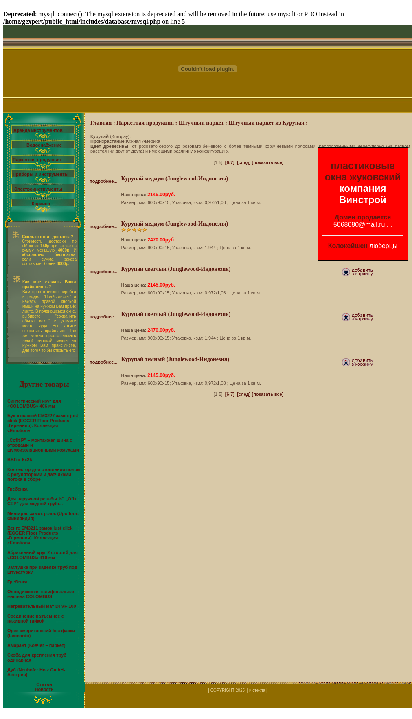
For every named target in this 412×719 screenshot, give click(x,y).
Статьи (44, 684)
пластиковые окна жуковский (363, 171)
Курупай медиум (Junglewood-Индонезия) (174, 178)
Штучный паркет (201, 123)
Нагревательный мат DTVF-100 (41, 606)
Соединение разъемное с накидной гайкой (35, 618)
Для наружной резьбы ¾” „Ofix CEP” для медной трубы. (42, 501)
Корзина (41, 203)
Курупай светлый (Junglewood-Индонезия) (175, 269)
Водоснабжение (44, 144)
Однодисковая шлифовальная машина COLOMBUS (41, 594)
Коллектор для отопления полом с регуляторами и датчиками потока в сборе (43, 474)
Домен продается (363, 217)
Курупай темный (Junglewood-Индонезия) (175, 359)
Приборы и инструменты (40, 174)
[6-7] (229, 162)
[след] (243, 162)
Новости (44, 689)
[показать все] (268, 162)
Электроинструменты (38, 188)
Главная (101, 123)
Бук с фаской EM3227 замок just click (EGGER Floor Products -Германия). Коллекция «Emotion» (42, 423)
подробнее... (103, 181)
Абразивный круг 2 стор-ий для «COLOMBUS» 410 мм (42, 555)
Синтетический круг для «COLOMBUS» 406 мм (34, 403)
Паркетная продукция (37, 159)
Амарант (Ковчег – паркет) (36, 645)
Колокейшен (348, 245)
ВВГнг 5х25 (19, 459)
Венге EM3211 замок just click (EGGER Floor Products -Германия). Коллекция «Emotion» (39, 535)
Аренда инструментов (38, 130)
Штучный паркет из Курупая (267, 123)
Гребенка (17, 489)
